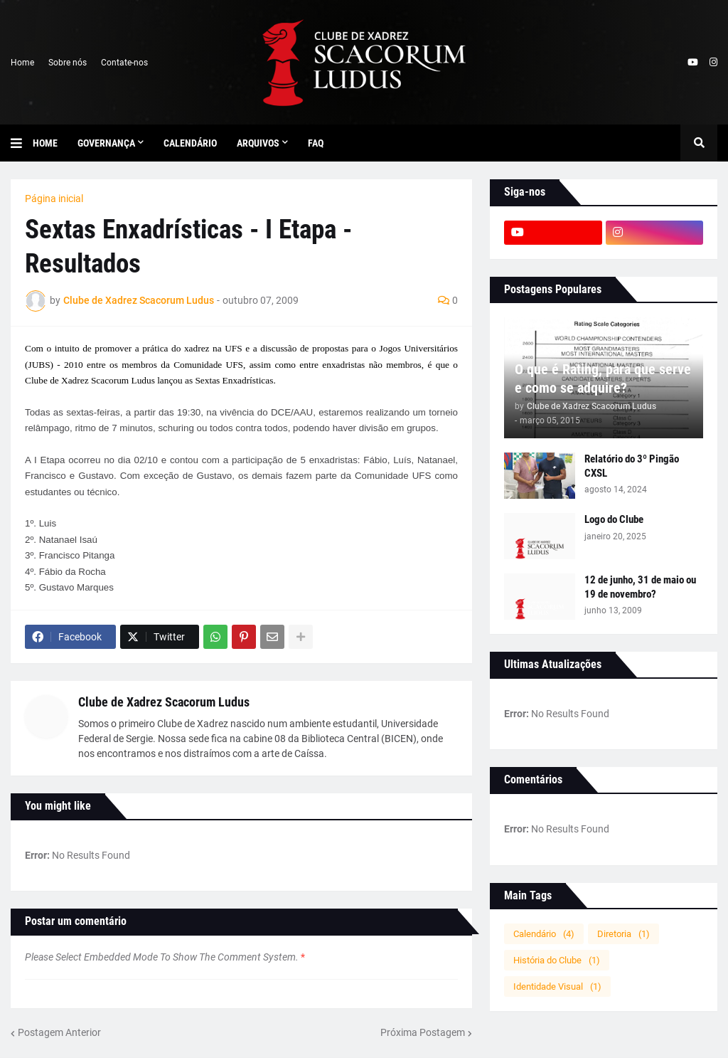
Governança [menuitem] (106, 143)
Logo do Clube (613, 519)
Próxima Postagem (422, 1032)
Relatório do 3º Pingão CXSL (631, 466)
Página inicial (54, 198)
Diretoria (623, 934)
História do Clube (556, 960)
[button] (22, 143)
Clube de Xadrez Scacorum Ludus (164, 701)
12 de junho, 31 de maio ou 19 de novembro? (640, 587)
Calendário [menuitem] (190, 143)
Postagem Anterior (59, 1032)
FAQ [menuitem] (315, 143)
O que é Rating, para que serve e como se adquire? (603, 378)
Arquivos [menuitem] (258, 143)
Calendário (543, 934)
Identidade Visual (557, 986)
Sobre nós (67, 63)
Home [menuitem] (45, 143)
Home (22, 63)
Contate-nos (124, 63)
